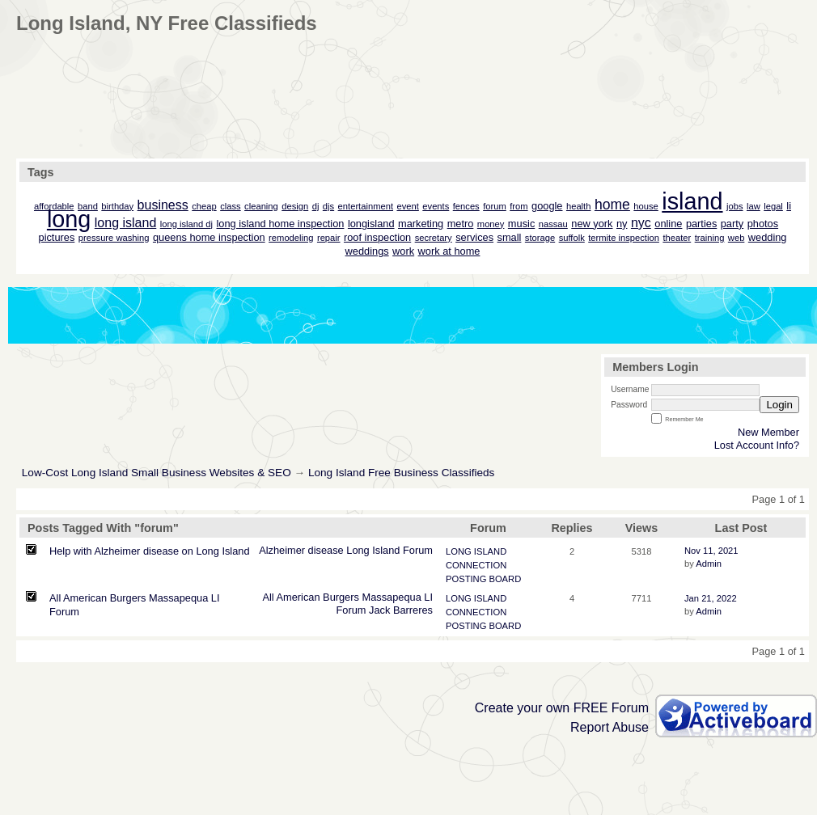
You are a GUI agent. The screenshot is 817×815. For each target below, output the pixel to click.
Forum (418, 550)
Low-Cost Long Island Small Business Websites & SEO (156, 473)
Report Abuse (609, 727)
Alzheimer (282, 550)
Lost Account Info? (756, 445)
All (267, 597)
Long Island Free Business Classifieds (401, 473)
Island (386, 550)
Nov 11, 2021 (711, 550)
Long (357, 550)
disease (326, 550)
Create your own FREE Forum (562, 708)
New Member (768, 432)
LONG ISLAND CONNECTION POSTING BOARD (483, 565)
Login (779, 405)
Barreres (413, 610)
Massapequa (391, 597)
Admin (709, 563)
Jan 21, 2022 (710, 598)
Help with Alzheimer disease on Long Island (149, 551)
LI (428, 597)
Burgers (341, 597)
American (298, 597)
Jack (379, 610)
